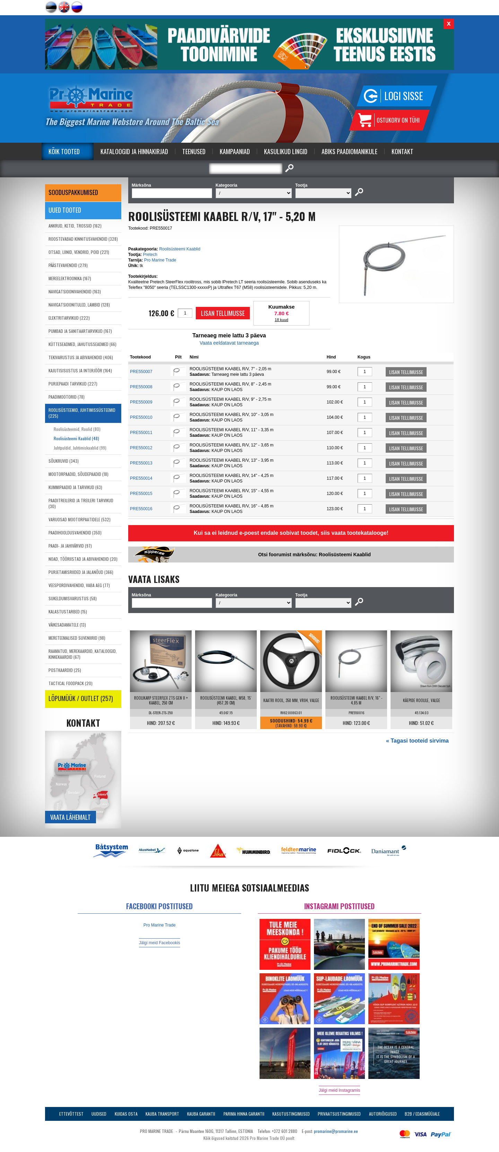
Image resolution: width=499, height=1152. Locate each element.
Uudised (98, 1114)
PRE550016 (141, 508)
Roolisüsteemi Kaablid (179, 249)
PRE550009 (141, 402)
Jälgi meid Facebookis (159, 942)
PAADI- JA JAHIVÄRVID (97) (70, 546)
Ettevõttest (71, 1114)
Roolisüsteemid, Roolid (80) (77, 429)
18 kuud (281, 320)
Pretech (150, 254)
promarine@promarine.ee (336, 1131)
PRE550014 (141, 478)
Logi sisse (403, 96)
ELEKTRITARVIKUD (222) (69, 318)
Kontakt (402, 151)
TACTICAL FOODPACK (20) (71, 683)
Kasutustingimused (291, 1114)
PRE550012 (141, 447)
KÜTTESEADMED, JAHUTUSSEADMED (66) (82, 344)
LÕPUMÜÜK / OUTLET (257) (81, 698)
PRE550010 (141, 417)
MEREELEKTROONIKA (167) (70, 278)
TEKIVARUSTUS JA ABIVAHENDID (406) (81, 357)
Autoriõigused (383, 1114)
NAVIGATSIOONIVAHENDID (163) (75, 291)
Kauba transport (162, 1114)
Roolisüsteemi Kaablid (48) (76, 438)
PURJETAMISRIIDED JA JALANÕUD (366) (81, 572)
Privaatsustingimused (339, 1114)
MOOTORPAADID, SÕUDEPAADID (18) (78, 474)
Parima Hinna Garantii (244, 1114)
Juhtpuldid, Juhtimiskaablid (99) (80, 448)
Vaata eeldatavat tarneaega (229, 343)
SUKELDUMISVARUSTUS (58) (73, 598)
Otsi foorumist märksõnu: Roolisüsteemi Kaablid (314, 554)
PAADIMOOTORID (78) (67, 397)
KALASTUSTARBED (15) (68, 611)
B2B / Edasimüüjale (422, 1114)
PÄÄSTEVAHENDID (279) (68, 265)
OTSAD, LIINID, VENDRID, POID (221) (79, 252)
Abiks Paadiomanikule (349, 151)
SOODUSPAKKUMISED (73, 192)
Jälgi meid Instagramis (339, 1090)
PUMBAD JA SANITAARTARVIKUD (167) (80, 331)
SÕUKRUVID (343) (64, 461)
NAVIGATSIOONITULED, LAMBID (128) (79, 305)
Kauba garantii (201, 1114)
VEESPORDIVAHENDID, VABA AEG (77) (79, 585)
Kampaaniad (235, 151)
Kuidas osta (126, 1114)
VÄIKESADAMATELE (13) (67, 625)
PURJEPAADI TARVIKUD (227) (73, 384)
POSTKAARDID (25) (65, 670)
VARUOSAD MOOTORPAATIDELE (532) (80, 519)
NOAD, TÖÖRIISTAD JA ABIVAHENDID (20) (83, 559)
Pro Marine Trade (160, 260)
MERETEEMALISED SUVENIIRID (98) (77, 638)
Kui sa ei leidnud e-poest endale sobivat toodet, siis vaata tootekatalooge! (291, 533)
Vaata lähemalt (70, 817)
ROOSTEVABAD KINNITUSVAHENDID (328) (83, 239)
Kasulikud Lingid (285, 151)
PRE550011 (141, 432)
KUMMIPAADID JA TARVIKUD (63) (75, 487)
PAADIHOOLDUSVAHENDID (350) (75, 532)
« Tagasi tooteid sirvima (417, 741)
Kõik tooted (64, 151)
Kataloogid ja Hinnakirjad (134, 151)
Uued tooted (65, 209)
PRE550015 (141, 493)
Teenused (193, 151)
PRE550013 (141, 463)
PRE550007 (141, 371)
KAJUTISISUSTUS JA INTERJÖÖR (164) (80, 370)
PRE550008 (141, 386)
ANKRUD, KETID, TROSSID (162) (75, 226)
